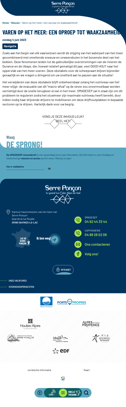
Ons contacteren (97, 244)
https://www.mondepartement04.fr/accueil (91, 324)
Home (5, 22)
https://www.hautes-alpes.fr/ (30, 324)
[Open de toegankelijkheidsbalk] (42, 393)
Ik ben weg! (44, 238)
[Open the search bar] (84, 393)
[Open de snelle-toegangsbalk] (72, 393)
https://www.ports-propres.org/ (71, 302)
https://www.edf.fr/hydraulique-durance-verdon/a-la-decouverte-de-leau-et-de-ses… (60, 351)
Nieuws (15, 22)
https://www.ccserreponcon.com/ (20, 338)
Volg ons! (91, 254)
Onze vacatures (18, 280)
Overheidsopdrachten (21, 287)
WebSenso (63, 379)
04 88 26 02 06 (96, 235)
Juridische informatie (39, 369)
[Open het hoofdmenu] (63, 393)
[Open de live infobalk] (53, 393)
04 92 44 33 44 (96, 221)
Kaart (87, 369)
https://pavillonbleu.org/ (46, 301)
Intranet (66, 269)
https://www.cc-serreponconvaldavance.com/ (101, 338)
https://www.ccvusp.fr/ (61, 338)
